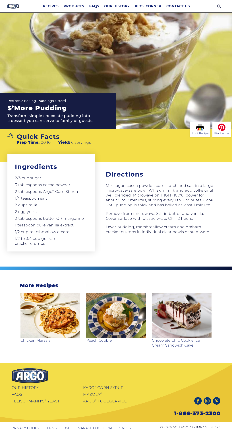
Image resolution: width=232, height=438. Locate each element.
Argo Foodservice (105, 405)
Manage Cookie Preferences (104, 432)
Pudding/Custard (52, 105)
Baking (30, 105)
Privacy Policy (26, 432)
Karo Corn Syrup (103, 391)
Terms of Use (57, 432)
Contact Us (190, 8)
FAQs (106, 8)
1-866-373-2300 (197, 417)
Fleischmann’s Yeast (36, 405)
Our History (128, 8)
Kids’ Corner (159, 8)
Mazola (92, 398)
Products (85, 8)
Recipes (62, 8)
